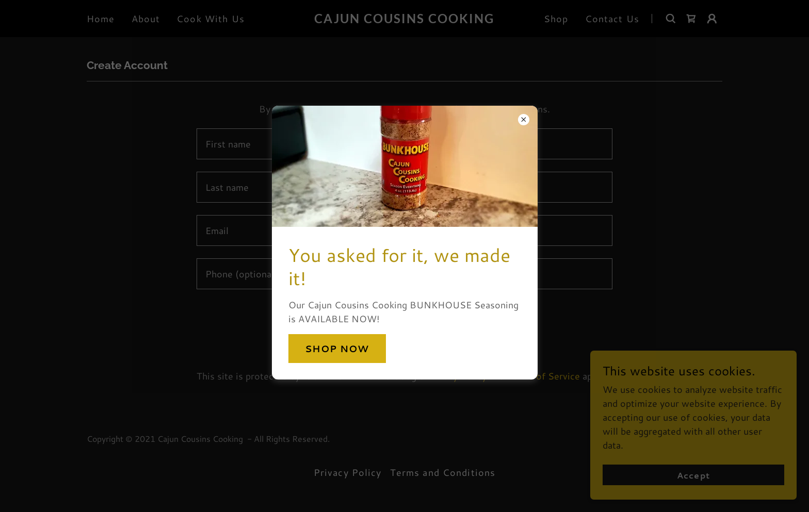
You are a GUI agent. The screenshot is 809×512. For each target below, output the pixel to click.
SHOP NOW (337, 348)
